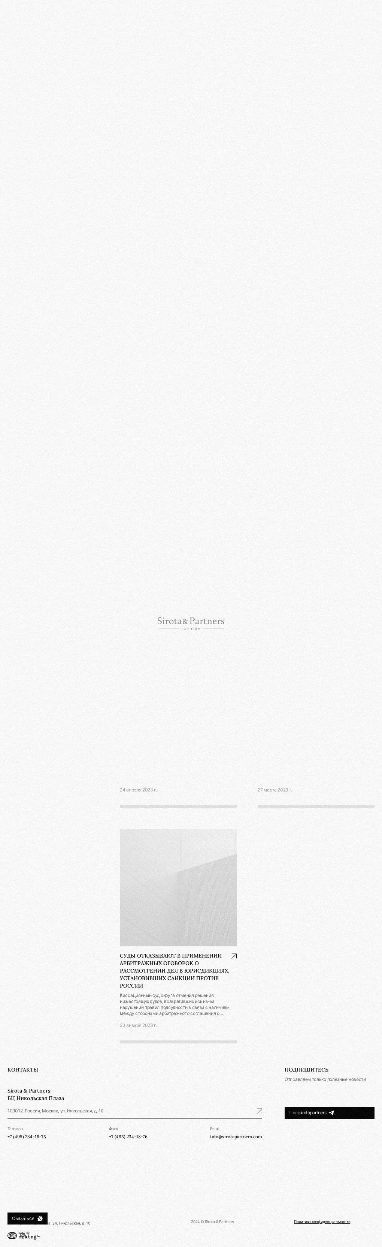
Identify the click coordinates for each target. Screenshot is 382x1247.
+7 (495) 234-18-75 (26, 1216)
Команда (16, 72)
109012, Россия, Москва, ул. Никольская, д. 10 (134, 1111)
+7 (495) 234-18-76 (128, 1136)
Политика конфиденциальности (322, 1221)
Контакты (17, 108)
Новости (16, 84)
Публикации (20, 96)
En (372, 19)
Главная (127, 39)
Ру (360, 19)
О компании (19, 48)
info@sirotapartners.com (236, 1136)
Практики (17, 60)
